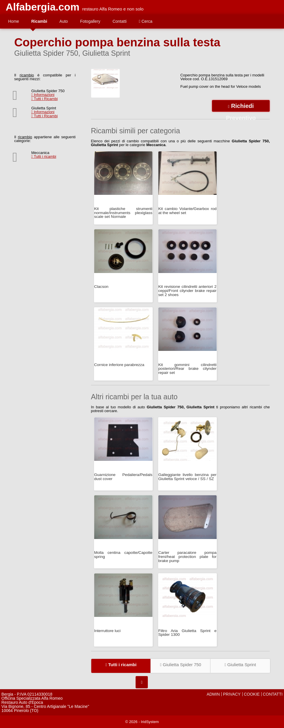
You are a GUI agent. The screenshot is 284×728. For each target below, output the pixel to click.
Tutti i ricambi (43, 156)
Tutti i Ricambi (44, 99)
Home (13, 21)
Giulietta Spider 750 (180, 664)
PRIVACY (232, 694)
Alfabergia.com (42, 7)
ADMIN (213, 694)
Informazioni (43, 94)
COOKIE (252, 694)
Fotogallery (90, 21)
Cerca (145, 21)
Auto (63, 21)
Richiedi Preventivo (241, 107)
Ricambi (39, 21)
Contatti (120, 21)
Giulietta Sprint (240, 664)
